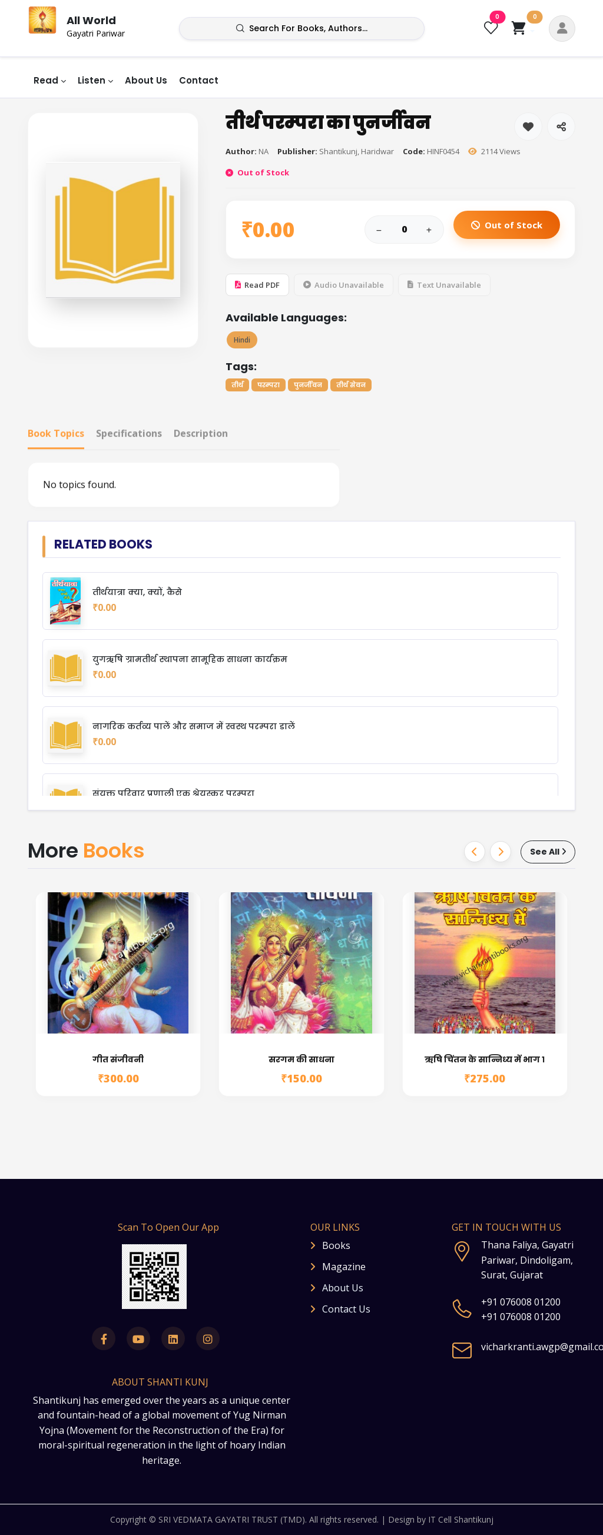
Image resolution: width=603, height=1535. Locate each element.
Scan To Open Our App (168, 1227)
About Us (146, 80)
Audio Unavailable (343, 286)
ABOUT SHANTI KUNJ (160, 1381)
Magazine (344, 1266)
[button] (562, 28)
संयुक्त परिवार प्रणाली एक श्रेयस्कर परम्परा (173, 793)
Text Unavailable (444, 286)
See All (548, 852)
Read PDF (257, 286)
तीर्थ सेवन (351, 386)
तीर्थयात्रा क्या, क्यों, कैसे (137, 592)
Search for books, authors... (301, 28)
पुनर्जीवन (308, 386)
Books (336, 1245)
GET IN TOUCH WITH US (506, 1227)
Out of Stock (506, 226)
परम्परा (268, 386)
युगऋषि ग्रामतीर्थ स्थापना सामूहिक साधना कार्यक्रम (189, 659)
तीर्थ (237, 386)
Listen (91, 80)
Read (46, 80)
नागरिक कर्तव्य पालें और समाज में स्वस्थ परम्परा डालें (193, 726)
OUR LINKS (335, 1227)
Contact (198, 80)
